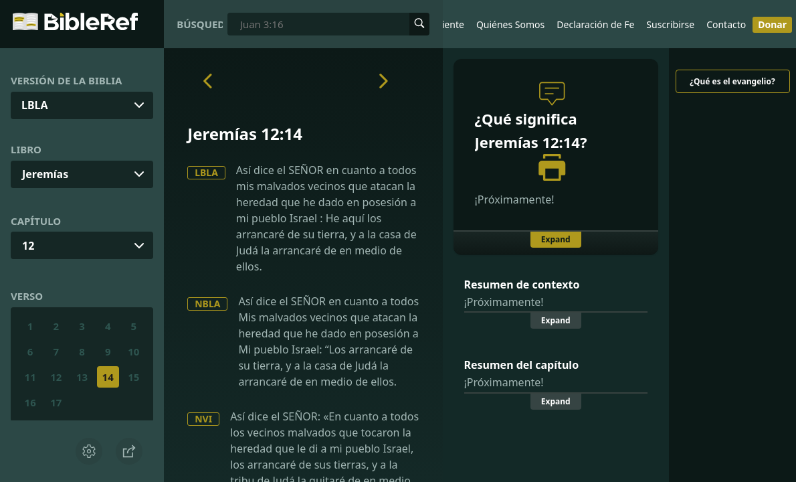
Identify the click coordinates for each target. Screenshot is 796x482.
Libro (26, 149)
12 (28, 245)
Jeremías (45, 174)
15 (133, 377)
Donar (772, 24)
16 (30, 402)
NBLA (207, 303)
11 (30, 377)
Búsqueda (200, 24)
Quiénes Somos (510, 24)
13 (82, 377)
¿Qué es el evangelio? (732, 81)
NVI (203, 418)
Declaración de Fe (595, 24)
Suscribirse (670, 24)
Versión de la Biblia (66, 80)
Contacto (726, 24)
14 (108, 377)
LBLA (206, 172)
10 (133, 351)
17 (56, 402)
